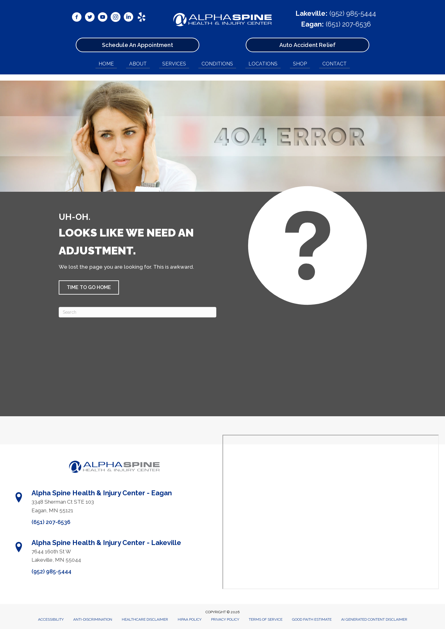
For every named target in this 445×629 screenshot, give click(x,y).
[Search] (137, 312)
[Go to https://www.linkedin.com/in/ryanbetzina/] (129, 18)
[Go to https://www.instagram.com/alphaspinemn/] (116, 18)
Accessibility (51, 619)
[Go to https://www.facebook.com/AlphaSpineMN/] (77, 18)
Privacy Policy (225, 619)
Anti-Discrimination (92, 619)
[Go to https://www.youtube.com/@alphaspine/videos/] (103, 18)
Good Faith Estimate (312, 619)
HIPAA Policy (189, 619)
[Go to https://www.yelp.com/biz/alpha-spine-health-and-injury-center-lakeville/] (141, 18)
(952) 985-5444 (352, 13)
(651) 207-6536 (348, 24)
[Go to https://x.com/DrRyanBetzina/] (90, 18)
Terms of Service (265, 619)
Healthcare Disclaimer (145, 619)
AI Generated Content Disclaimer (374, 619)
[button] (89, 287)
